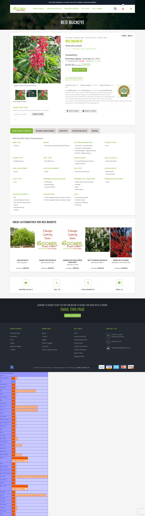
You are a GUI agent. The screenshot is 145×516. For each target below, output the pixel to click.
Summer (16, 210)
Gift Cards (45, 346)
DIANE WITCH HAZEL (121, 260)
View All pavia (102, 37)
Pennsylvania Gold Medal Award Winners (57, 145)
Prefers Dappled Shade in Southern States (58, 200)
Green (16, 171)
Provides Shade (80, 200)
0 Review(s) (76, 49)
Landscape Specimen (81, 197)
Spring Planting (49, 184)
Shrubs (12, 343)
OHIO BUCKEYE (22, 260)
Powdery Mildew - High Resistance (85, 151)
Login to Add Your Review (88, 49)
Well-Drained (79, 189)
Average (77, 184)
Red (107, 145)
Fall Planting (48, 182)
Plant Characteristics (21, 131)
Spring (16, 205)
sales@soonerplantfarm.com (121, 348)
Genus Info (63, 131)
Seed (107, 182)
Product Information (80, 346)
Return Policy (78, 353)
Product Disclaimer (80, 350)
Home (63, 17)
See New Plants (15, 333)
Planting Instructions (80, 340)
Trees (12, 340)
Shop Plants (70, 17)
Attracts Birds (110, 171)
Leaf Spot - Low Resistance (83, 148)
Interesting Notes (79, 131)
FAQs (76, 333)
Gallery (44, 340)
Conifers (13, 350)
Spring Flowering (19, 207)
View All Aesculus (91, 37)
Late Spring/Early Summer (22, 200)
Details (81, 61)
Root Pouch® (96, 61)
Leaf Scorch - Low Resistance (84, 145)
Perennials (13, 336)
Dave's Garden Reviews (49, 350)
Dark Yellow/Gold (111, 161)
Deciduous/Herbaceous (82, 171)
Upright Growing (80, 163)
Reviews (95, 131)
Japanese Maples (15, 346)
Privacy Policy (78, 343)
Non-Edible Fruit (49, 161)
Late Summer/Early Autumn (22, 202)
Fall (15, 197)
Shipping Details (79, 356)
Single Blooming (18, 161)
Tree (15, 182)
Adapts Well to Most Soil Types (84, 182)
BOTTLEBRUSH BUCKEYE (97, 260)
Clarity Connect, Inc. (83, 367)
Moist (76, 187)
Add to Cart (81, 70)
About (44, 333)
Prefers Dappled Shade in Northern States (57, 197)
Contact (44, 336)
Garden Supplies (47, 343)
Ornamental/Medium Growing (84, 161)
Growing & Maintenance (45, 131)
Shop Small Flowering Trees (74, 37)
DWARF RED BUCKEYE (47, 260)
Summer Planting (50, 187)
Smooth (16, 145)
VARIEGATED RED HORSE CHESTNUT (72, 261)
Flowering (78, 205)
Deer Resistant (110, 174)
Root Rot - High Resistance (83, 153)
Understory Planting (81, 202)
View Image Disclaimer (20, 101)
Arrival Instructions (80, 336)
